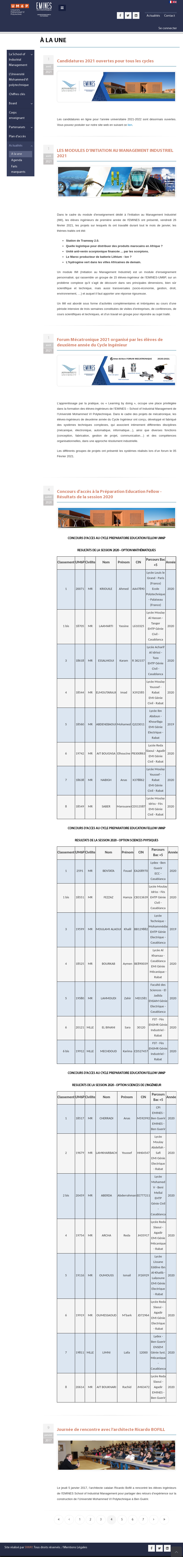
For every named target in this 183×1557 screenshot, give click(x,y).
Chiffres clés (17, 94)
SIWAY (29, 1547)
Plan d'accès (17, 136)
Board (13, 103)
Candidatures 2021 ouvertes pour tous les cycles (105, 61)
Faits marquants (18, 169)
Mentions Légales (75, 1547)
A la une (16, 154)
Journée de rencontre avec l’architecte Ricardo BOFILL (111, 1430)
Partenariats (17, 127)
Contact (169, 15)
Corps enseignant (17, 115)
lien (130, 125)
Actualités (153, 15)
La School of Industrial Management (18, 60)
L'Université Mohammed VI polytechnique (19, 80)
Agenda (16, 160)
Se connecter (167, 28)
